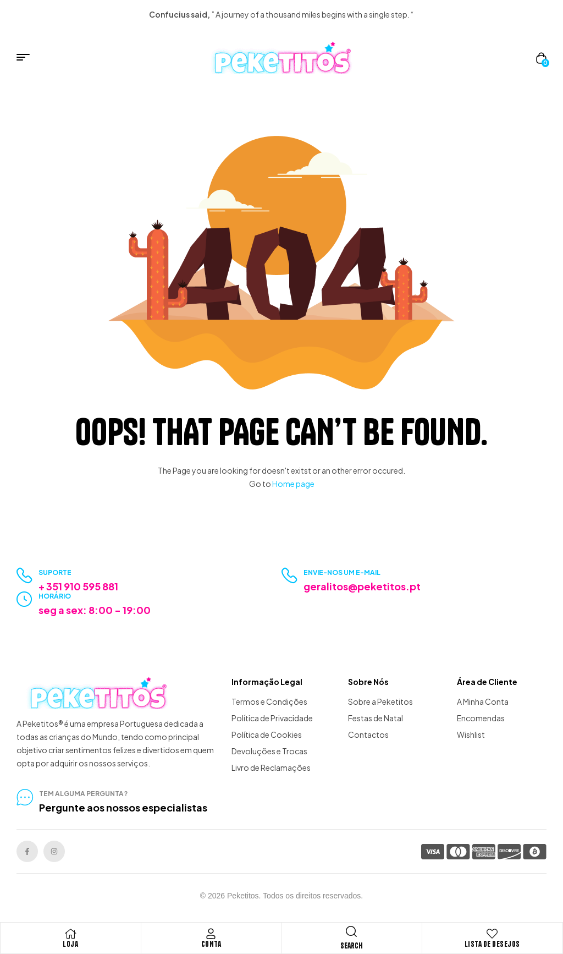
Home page (293, 484)
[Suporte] (24, 576)
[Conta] (211, 933)
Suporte (54, 572)
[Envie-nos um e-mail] (289, 576)
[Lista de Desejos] (492, 933)
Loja (70, 944)
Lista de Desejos (492, 944)
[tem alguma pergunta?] (24, 797)
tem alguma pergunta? (83, 793)
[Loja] (70, 933)
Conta (211, 944)
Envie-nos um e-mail (341, 572)
